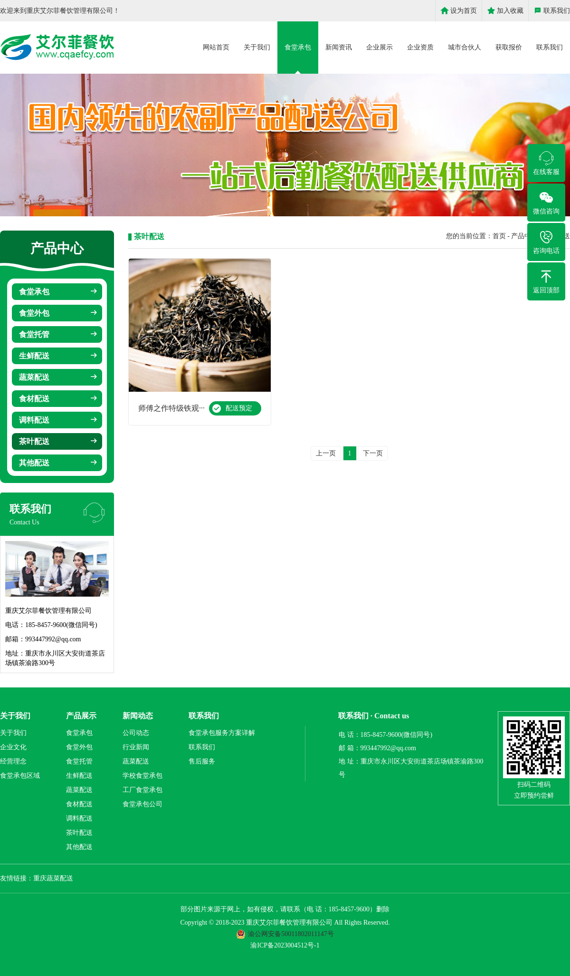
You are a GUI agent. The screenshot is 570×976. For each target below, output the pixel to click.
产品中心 (524, 236)
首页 (499, 236)
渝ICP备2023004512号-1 (284, 945)
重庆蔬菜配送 (53, 878)
